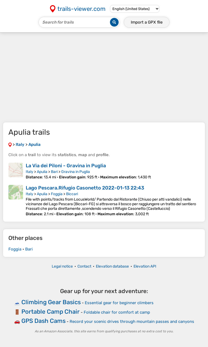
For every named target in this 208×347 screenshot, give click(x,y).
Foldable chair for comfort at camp (117, 312)
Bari (54, 171)
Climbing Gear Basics (51, 302)
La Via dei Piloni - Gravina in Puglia (66, 166)
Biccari (72, 194)
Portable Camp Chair (50, 311)
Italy (29, 171)
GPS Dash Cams (43, 320)
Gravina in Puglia (75, 171)
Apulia (42, 171)
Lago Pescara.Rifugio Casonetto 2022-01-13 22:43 (85, 188)
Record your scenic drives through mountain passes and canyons (132, 321)
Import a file (146, 22)
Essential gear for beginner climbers (119, 302)
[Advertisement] (104, 77)
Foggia (57, 194)
